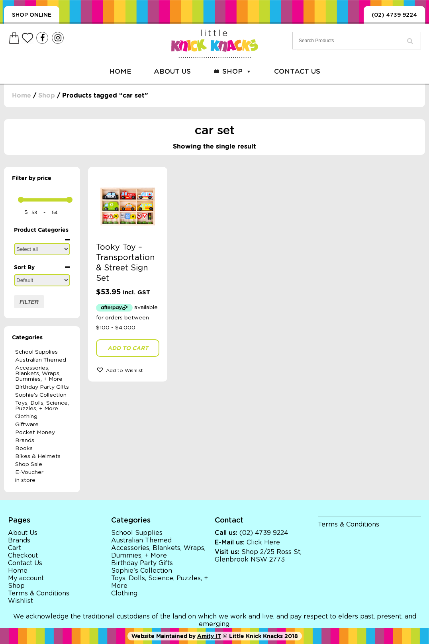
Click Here (263, 542)
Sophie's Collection (41, 395)
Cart (14, 548)
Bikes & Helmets (38, 456)
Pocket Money (35, 432)
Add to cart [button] (128, 348)
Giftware (27, 424)
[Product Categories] (42, 249)
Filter (29, 302)
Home (120, 71)
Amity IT (209, 636)
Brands (24, 440)
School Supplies (36, 352)
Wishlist (20, 601)
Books (24, 448)
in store (25, 480)
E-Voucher (29, 472)
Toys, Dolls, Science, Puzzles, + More (42, 405)
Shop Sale (28, 464)
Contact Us (297, 71)
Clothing (26, 416)
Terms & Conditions (38, 593)
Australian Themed (40, 360)
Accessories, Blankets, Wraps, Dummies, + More (39, 373)
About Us (172, 71)
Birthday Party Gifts (42, 387)
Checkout (23, 555)
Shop (237, 71)
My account (26, 578)
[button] (127, 370)
